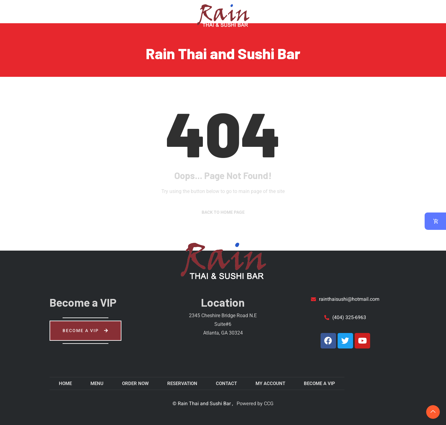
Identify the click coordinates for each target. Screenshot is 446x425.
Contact (314, 11)
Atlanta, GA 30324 (223, 333)
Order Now (99, 11)
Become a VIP (85, 330)
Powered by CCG (254, 403)
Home (29, 11)
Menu (61, 11)
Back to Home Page (223, 212)
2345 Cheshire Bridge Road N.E (223, 315)
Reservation (147, 11)
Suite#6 (222, 324)
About (274, 11)
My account (363, 11)
